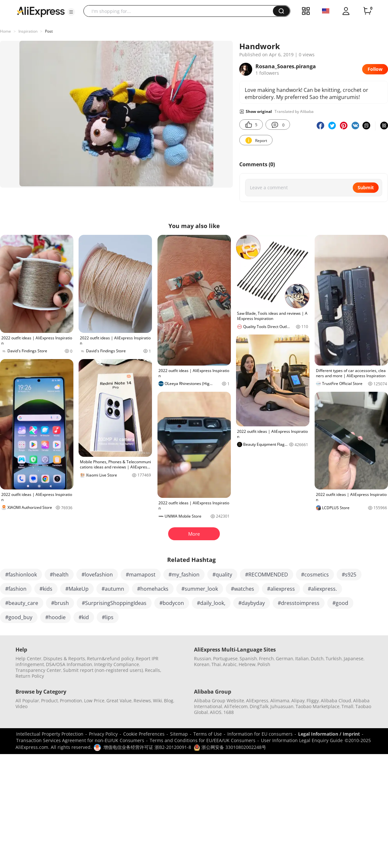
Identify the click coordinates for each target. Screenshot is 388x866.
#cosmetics (315, 574)
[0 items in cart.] (367, 11)
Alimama (279, 700)
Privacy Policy (103, 734)
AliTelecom (236, 706)
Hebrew (247, 664)
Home (5, 31)
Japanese (353, 658)
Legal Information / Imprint (329, 734)
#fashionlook (21, 574)
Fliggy (313, 700)
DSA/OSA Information (69, 664)
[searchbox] (180, 10)
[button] (71, 12)
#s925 (349, 574)
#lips (107, 617)
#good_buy (18, 617)
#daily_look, (211, 603)
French (266, 658)
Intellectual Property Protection (49, 734)
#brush (60, 603)
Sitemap (179, 734)
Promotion (71, 700)
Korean (202, 664)
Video (21, 706)
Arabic (230, 664)
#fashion (16, 588)
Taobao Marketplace (317, 706)
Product (49, 700)
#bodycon (171, 603)
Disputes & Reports (64, 658)
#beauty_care (21, 603)
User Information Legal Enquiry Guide (302, 740)
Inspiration (28, 31)
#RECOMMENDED (266, 574)
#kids (45, 588)
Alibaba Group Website (219, 700)
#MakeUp (77, 588)
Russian (202, 658)
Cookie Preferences (144, 734)
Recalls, (153, 670)
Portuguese (225, 658)
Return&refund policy (110, 658)
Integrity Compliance (116, 664)
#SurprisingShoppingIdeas (114, 603)
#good (340, 603)
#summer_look (199, 588)
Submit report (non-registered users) (103, 670)
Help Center (28, 658)
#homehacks (152, 588)
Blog (168, 700)
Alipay (298, 700)
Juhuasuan (282, 706)
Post (49, 31)
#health (59, 574)
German (284, 658)
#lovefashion (97, 574)
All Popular (27, 700)
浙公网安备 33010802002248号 (230, 747)
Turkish (334, 658)
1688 (228, 712)
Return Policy (30, 676)
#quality (222, 574)
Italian (302, 658)
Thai (216, 664)
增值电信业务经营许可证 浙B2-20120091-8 (147, 747)
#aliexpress (281, 588)
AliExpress (257, 700)
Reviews (142, 700)
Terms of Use (207, 734)
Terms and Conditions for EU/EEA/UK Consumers (202, 740)
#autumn (113, 588)
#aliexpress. (322, 588)
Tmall (347, 706)
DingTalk (259, 706)
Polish (263, 664)
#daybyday (251, 603)
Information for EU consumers (260, 734)
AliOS (215, 712)
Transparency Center (38, 670)
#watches (242, 588)
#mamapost (141, 574)
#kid (84, 617)
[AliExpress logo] (41, 11)
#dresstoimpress (298, 603)
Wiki (157, 700)
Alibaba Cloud (336, 700)
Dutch (317, 658)
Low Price (94, 700)
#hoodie (55, 617)
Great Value (119, 700)
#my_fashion (183, 574)
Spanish (248, 658)
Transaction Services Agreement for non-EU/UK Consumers (80, 740)
